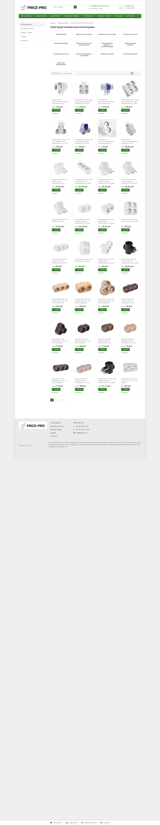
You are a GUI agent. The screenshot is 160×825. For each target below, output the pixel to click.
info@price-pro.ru (81, 433)
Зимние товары (104, 16)
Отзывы (23, 36)
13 (62, 400)
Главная (53, 23)
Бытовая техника (72, 16)
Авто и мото (26, 16)
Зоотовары (88, 16)
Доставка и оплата (27, 29)
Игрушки (118, 16)
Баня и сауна (41, 16)
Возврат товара (26, 32)
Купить (55, 110)
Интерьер (130, 16)
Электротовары (63, 23)
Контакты (24, 40)
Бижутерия (55, 16)
